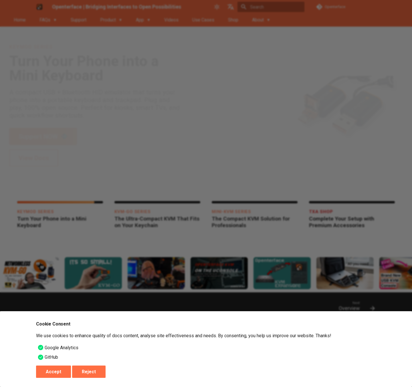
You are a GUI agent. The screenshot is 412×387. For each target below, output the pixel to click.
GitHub (51, 357)
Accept (53, 371)
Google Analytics (61, 347)
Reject (89, 371)
